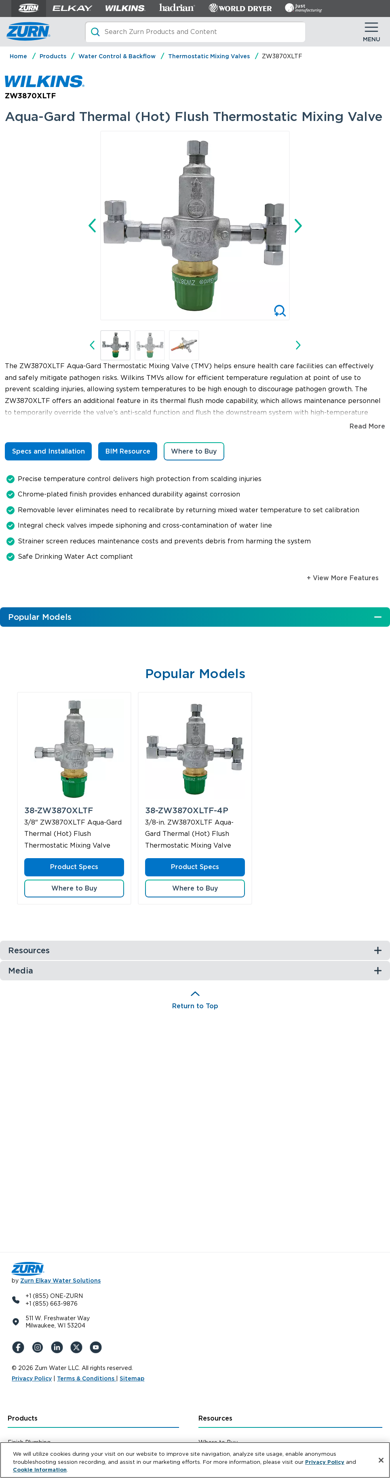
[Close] (381, 1461)
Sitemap (132, 1378)
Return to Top (195, 1006)
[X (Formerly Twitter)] (78, 1347)
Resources (215, 1418)
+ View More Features (343, 578)
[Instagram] (39, 1347)
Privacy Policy (32, 1378)
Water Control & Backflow (117, 56)
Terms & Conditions (86, 1378)
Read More (367, 426)
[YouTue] (97, 1347)
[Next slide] (298, 225)
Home (18, 56)
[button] (115, 345)
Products (53, 56)
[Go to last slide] (92, 225)
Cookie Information (40, 1470)
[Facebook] (20, 1347)
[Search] (194, 31)
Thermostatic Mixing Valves (209, 56)
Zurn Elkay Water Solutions (60, 1280)
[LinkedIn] (59, 1347)
